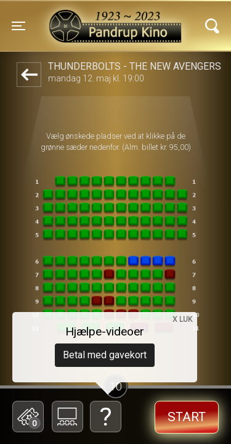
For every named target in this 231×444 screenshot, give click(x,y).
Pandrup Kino (85, 17)
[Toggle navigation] (18, 25)
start (187, 416)
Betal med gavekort (105, 355)
